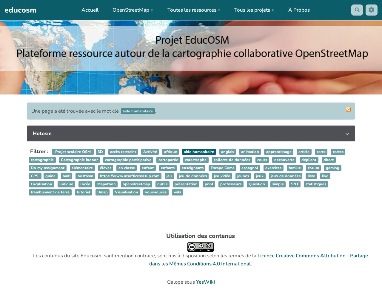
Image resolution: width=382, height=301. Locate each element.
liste (311, 176)
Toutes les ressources (192, 10)
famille (295, 168)
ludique (66, 184)
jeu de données (193, 176)
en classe (126, 168)
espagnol (249, 168)
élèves (105, 168)
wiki (177, 192)
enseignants (193, 168)
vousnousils (156, 192)
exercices (273, 168)
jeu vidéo (222, 176)
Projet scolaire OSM (73, 152)
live (325, 176)
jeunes (243, 176)
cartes (338, 152)
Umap (102, 192)
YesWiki (205, 282)
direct (329, 160)
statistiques (316, 184)
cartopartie (168, 160)
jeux (260, 176)
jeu (169, 176)
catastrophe (196, 160)
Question (257, 184)
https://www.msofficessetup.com (129, 176)
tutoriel (83, 192)
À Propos (298, 10)
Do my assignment (47, 168)
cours (262, 160)
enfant (148, 168)
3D (100, 152)
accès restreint (123, 152)
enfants (168, 168)
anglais (227, 152)
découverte (284, 160)
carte (321, 152)
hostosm (85, 176)
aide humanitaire (199, 152)
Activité (150, 152)
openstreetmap (136, 184)
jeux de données (286, 176)
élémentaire (82, 168)
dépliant (308, 160)
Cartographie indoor (79, 160)
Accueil (88, 10)
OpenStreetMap (132, 10)
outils (162, 184)
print (209, 184)
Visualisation (126, 192)
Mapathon (106, 184)
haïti (66, 176)
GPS (35, 176)
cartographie (42, 160)
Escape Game (223, 168)
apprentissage (279, 152)
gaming (332, 168)
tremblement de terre (50, 192)
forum (313, 168)
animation (250, 152)
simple (278, 184)
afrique (170, 152)
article (303, 152)
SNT (295, 184)
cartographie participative (128, 160)
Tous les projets (253, 10)
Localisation (41, 184)
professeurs (230, 184)
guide (50, 176)
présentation (186, 184)
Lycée (85, 184)
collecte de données (232, 160)
